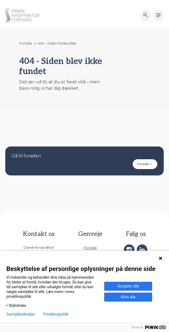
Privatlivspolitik (55, 314)
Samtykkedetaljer (20, 314)
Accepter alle (128, 286)
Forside (25, 43)
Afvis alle (128, 297)
